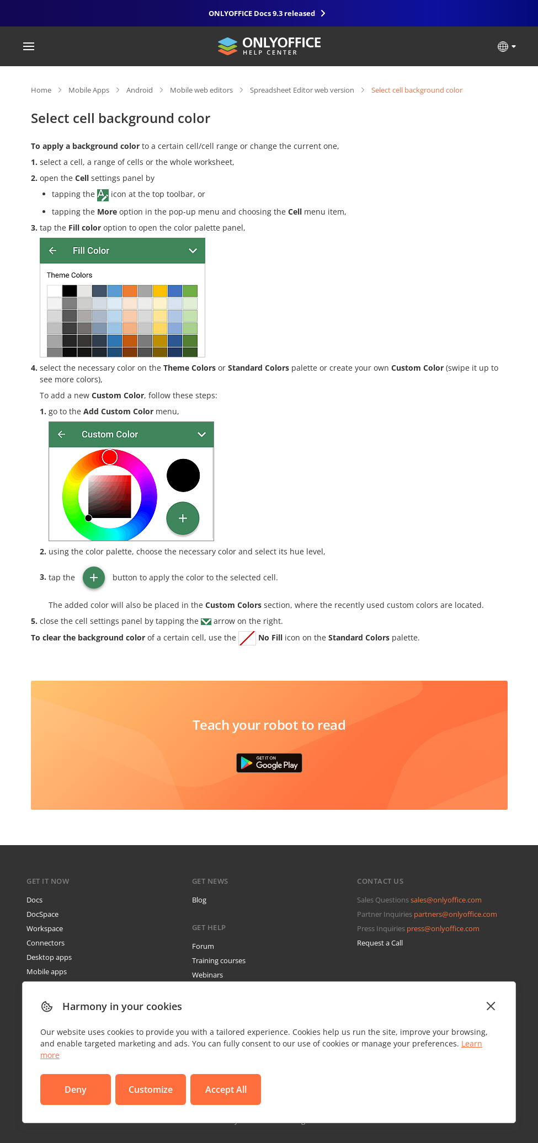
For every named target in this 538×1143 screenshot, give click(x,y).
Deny (76, 1089)
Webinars (207, 975)
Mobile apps (46, 971)
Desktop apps (49, 957)
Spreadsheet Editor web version (302, 90)
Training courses (219, 960)
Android (139, 90)
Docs (34, 900)
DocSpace (42, 914)
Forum (203, 946)
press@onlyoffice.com (443, 928)
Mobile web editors (201, 90)
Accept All (226, 1089)
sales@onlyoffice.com (446, 900)
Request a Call (380, 943)
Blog (199, 900)
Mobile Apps (88, 90)
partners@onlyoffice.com (455, 914)
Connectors (45, 943)
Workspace (44, 928)
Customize (151, 1089)
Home (41, 90)
